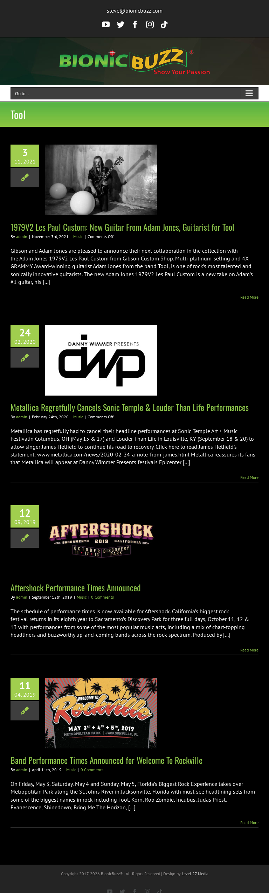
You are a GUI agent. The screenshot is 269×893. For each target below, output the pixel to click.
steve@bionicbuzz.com (135, 10)
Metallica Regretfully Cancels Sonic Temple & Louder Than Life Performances (130, 407)
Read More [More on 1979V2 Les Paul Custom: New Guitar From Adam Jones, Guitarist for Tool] (249, 297)
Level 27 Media (195, 873)
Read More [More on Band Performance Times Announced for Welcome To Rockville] (249, 822)
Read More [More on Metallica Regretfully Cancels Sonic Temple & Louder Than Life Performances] (249, 477)
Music (78, 236)
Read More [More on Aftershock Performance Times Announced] (249, 650)
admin (21, 236)
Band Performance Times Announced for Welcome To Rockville (106, 760)
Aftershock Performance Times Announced (76, 587)
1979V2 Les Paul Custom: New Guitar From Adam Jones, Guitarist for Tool (122, 227)
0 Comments (102, 597)
